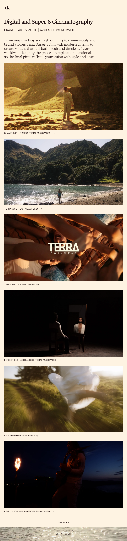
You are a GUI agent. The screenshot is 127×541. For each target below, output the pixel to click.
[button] (117, 7)
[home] (7, 8)
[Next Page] (63, 522)
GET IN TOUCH (63, 534)
